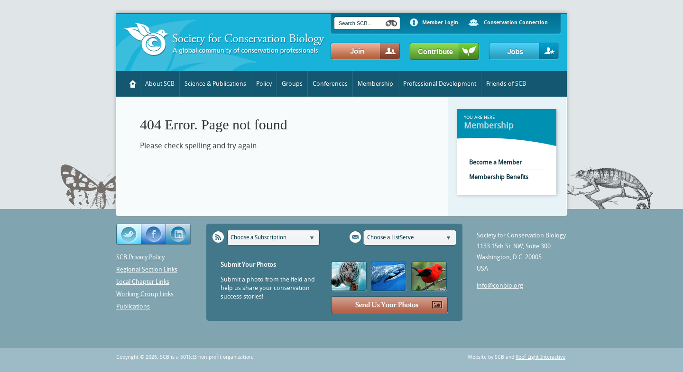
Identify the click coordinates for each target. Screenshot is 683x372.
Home (133, 84)
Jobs (524, 51)
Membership (375, 83)
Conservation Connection (516, 22)
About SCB (160, 83)
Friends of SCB (506, 83)
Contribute (445, 52)
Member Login (440, 22)
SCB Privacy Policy (140, 257)
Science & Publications (215, 83)
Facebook (153, 234)
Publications (133, 306)
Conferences (330, 83)
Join (365, 51)
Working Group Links (145, 294)
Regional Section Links (146, 269)
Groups (292, 83)
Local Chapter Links (142, 281)
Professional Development (439, 83)
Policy (264, 83)
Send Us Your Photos (389, 305)
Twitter (128, 234)
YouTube (179, 234)
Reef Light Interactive (540, 357)
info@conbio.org (500, 285)
